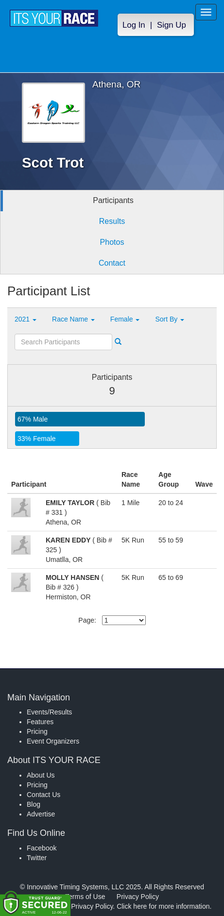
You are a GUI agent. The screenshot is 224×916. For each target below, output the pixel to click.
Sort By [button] (169, 319)
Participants (113, 200)
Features (40, 722)
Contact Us (43, 794)
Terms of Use (85, 896)
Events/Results (49, 712)
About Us (41, 775)
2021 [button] (25, 319)
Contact (112, 263)
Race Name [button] (73, 319)
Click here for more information (163, 906)
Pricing (37, 731)
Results (112, 221)
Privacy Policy (138, 896)
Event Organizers (53, 741)
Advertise (41, 814)
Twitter (37, 858)
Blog (33, 804)
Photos (112, 242)
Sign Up (171, 25)
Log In (133, 25)
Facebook (41, 848)
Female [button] (125, 319)
